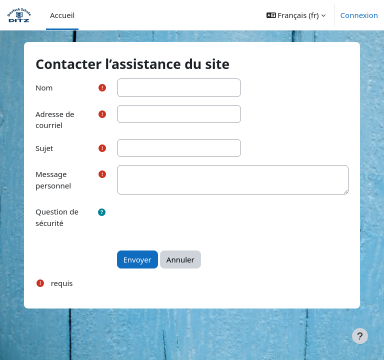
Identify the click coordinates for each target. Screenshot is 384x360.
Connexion (359, 15)
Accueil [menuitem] (62, 15)
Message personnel (53, 179)
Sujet (44, 148)
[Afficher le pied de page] (360, 336)
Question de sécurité (57, 217)
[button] (296, 15)
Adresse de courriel (55, 119)
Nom (44, 87)
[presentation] (193, 222)
